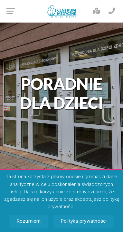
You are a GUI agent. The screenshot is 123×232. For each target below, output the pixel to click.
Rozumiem (28, 221)
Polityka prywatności (84, 221)
